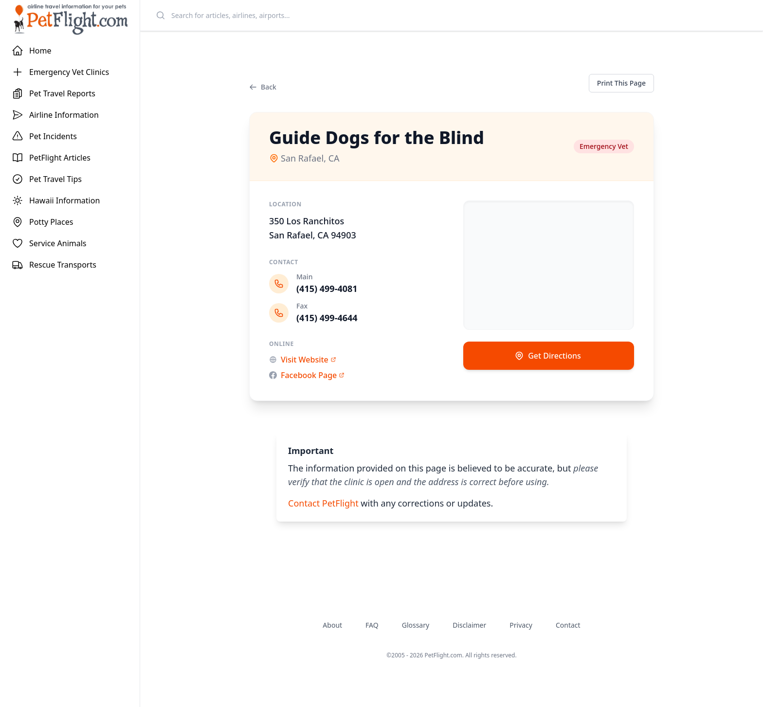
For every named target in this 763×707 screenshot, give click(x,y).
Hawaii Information (56, 200)
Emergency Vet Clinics (60, 72)
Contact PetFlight (323, 503)
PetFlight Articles (51, 157)
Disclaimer (469, 625)
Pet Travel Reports (53, 93)
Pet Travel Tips (47, 179)
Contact (568, 625)
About (332, 625)
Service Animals (49, 243)
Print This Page (621, 83)
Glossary (415, 625)
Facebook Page (307, 375)
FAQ (372, 625)
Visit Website (302, 359)
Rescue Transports (54, 265)
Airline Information (55, 115)
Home (32, 50)
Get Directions (547, 355)
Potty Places (42, 222)
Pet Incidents (44, 136)
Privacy (520, 625)
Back (262, 86)
